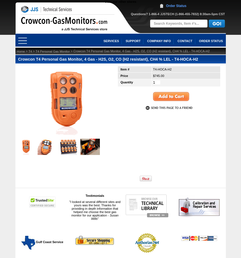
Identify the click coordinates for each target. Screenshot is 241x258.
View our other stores (120, 1)
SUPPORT (133, 41)
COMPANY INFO (159, 41)
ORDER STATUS (211, 41)
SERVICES (111, 41)
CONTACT (185, 41)
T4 (30, 51)
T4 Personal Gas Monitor (53, 51)
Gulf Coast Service (42, 242)
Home (21, 51)
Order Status (176, 6)
